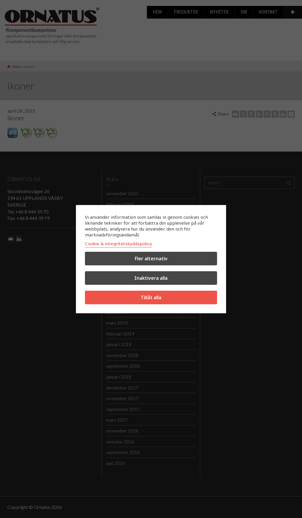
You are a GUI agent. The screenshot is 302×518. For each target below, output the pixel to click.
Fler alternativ (151, 258)
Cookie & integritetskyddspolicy (118, 243)
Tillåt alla (151, 297)
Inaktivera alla (151, 278)
